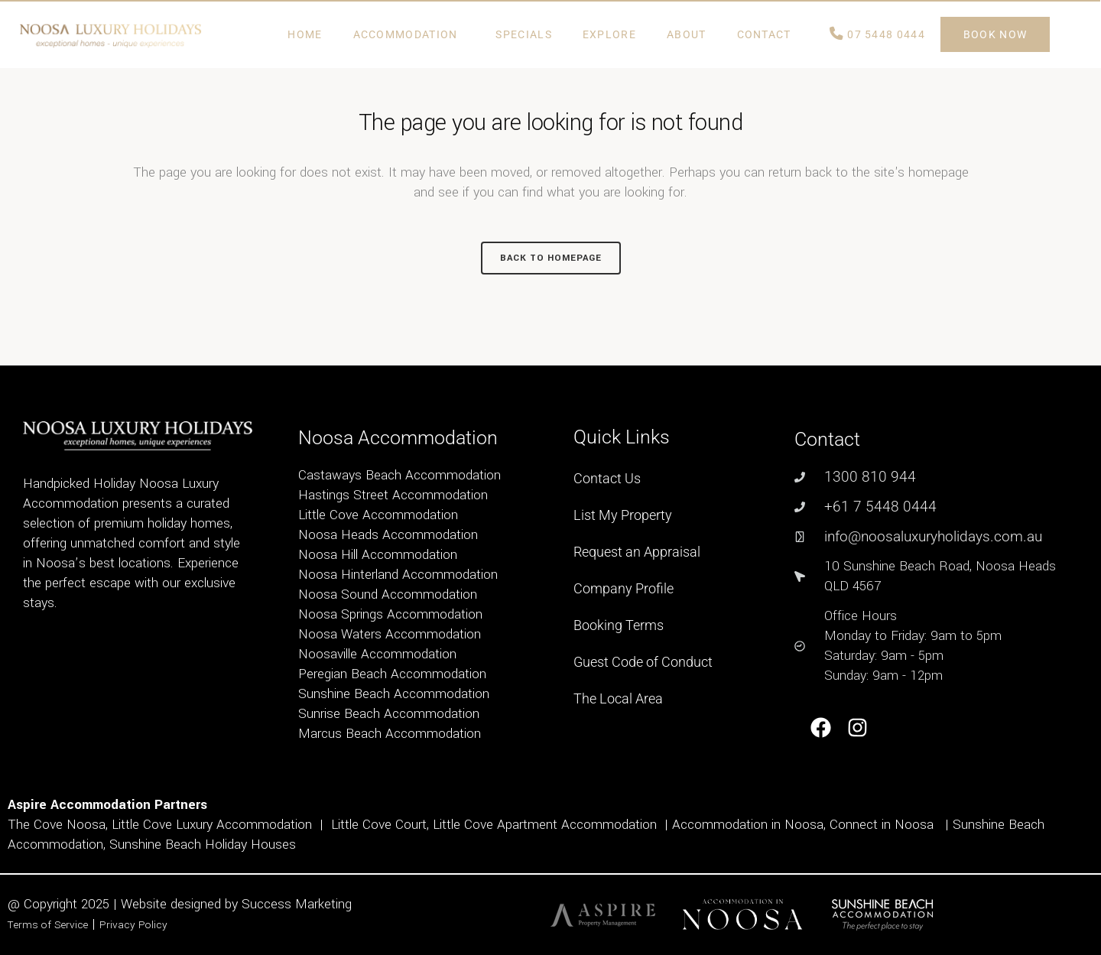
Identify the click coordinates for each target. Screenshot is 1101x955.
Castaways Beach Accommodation (399, 475)
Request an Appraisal (636, 552)
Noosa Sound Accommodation (387, 594)
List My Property (622, 515)
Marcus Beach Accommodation (389, 733)
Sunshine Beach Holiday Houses (202, 844)
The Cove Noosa (57, 824)
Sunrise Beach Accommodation (388, 713)
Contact (768, 34)
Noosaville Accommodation (377, 654)
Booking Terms (618, 625)
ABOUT (686, 34)
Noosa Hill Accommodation (377, 554)
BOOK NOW (995, 34)
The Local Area (618, 698)
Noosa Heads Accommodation (388, 534)
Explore (609, 34)
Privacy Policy (133, 925)
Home (304, 34)
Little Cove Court (379, 824)
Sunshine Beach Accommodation (393, 693)
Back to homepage (551, 258)
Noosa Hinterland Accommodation (398, 574)
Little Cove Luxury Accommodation (212, 824)
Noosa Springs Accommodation (390, 614)
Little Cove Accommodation (378, 515)
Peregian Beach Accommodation (392, 674)
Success (268, 904)
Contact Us (607, 478)
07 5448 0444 (877, 34)
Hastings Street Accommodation (393, 495)
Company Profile (623, 588)
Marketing (323, 904)
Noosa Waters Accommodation (389, 634)
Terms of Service (48, 925)
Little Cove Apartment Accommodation (545, 824)
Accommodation (409, 34)
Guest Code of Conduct (643, 662)
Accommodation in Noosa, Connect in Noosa (803, 824)
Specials (523, 34)
